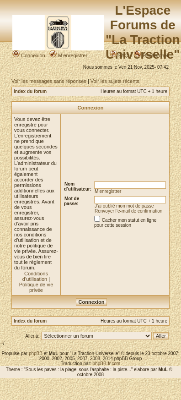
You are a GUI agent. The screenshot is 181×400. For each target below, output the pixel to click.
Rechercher (151, 55)
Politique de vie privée (36, 287)
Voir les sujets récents (114, 81)
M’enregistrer (68, 55)
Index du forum (30, 91)
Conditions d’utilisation (35, 276)
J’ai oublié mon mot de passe (124, 205)
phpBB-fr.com (107, 363)
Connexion (28, 55)
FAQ (119, 55)
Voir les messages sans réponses (48, 81)
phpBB (36, 353)
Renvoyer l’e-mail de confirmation (128, 211)
